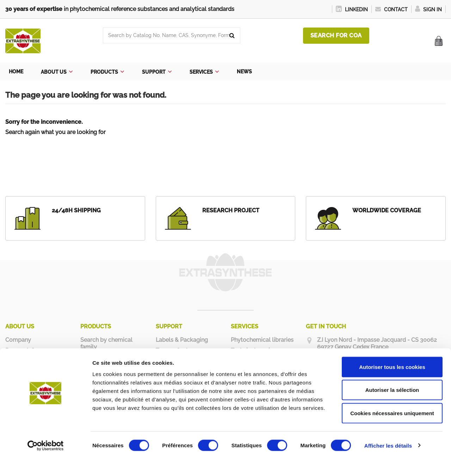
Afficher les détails (388, 441)
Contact (391, 9)
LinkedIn (352, 9)
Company (18, 339)
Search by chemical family (106, 343)
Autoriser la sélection (392, 386)
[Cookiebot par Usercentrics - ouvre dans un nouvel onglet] (45, 441)
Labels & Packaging (182, 339)
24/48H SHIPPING (76, 210)
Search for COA (336, 35)
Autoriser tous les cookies (392, 362)
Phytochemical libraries (262, 339)
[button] (57, 71)
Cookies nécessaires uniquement (392, 409)
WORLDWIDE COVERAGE (386, 210)
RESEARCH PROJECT (230, 210)
